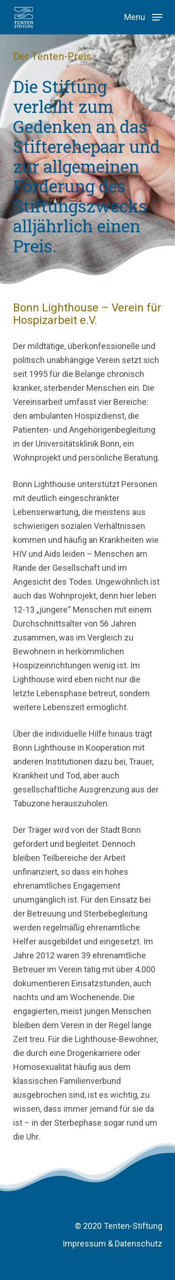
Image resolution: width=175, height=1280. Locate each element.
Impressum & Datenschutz (112, 1244)
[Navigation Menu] (143, 16)
